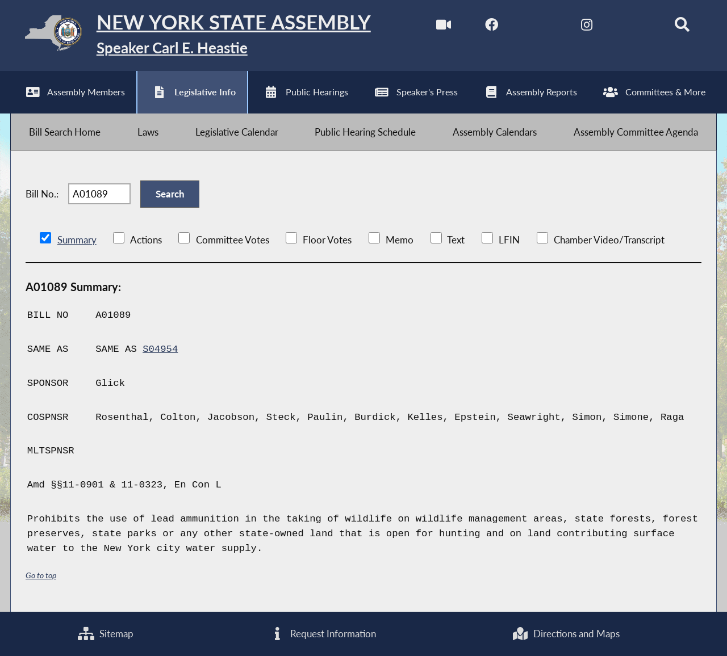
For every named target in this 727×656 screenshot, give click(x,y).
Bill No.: (42, 194)
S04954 (160, 349)
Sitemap (105, 634)
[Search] (682, 27)
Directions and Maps (566, 634)
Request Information (323, 634)
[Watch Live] (444, 27)
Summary (77, 240)
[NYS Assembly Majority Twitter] (539, 27)
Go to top (41, 575)
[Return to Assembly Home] (190, 35)
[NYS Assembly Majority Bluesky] (634, 27)
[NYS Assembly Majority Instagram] (586, 27)
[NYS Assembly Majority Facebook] (491, 27)
